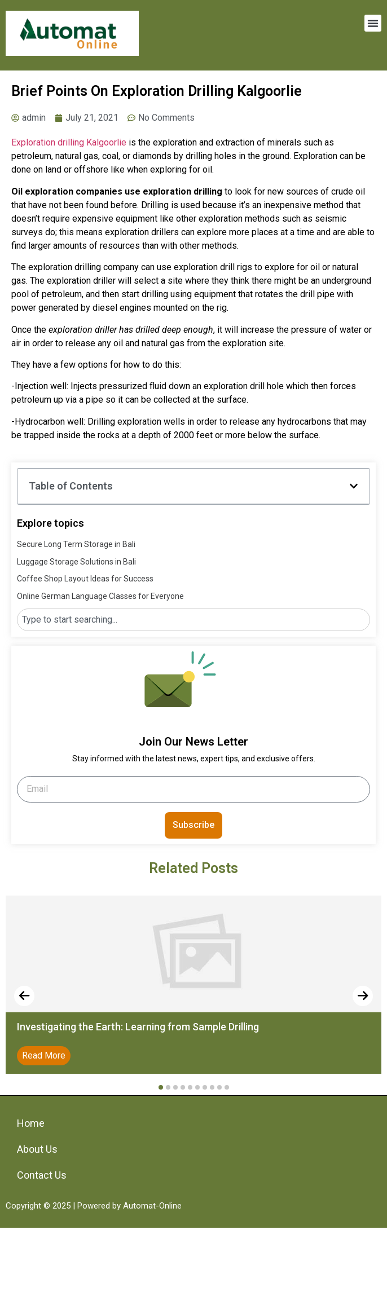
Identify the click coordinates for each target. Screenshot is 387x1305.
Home (31, 1123)
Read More (43, 1055)
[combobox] (193, 620)
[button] (372, 23)
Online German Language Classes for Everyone (100, 596)
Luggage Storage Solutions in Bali (76, 561)
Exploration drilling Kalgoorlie (68, 142)
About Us (37, 1149)
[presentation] (24, 996)
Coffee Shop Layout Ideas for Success (85, 578)
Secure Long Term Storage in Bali (76, 544)
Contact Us (42, 1175)
